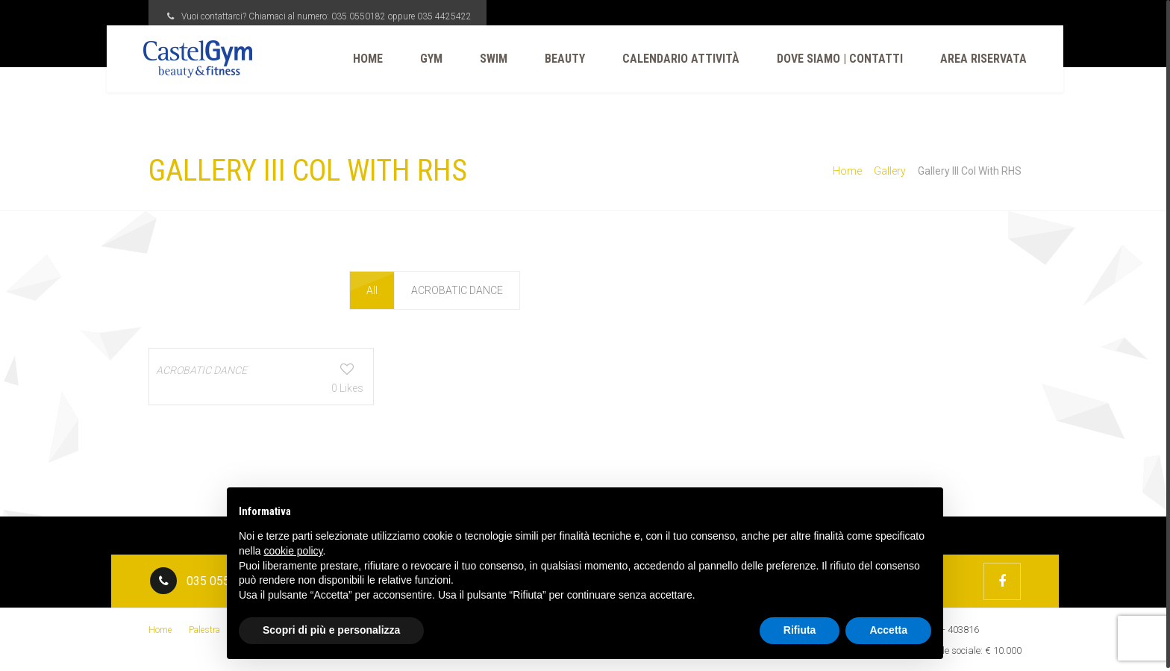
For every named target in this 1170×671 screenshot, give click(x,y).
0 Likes (303, 387)
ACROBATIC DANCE (457, 290)
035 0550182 (358, 16)
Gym (426, 59)
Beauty (559, 59)
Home (363, 59)
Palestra (204, 628)
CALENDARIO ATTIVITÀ (675, 59)
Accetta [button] (888, 630)
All (372, 290)
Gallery (890, 171)
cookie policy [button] (292, 551)
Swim (488, 59)
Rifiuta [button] (799, 630)
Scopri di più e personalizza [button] (331, 630)
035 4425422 (444, 16)
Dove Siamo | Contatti (835, 59)
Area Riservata (978, 59)
